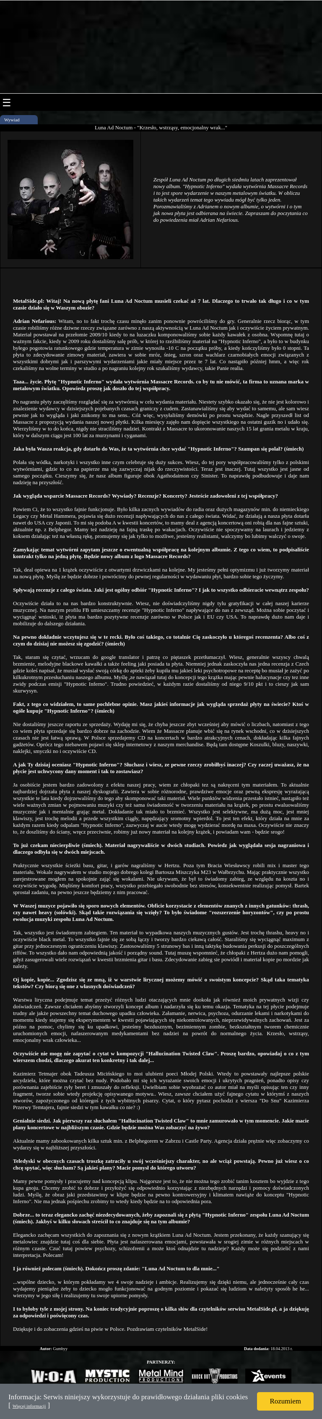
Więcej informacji (29, 1406)
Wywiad (12, 119)
